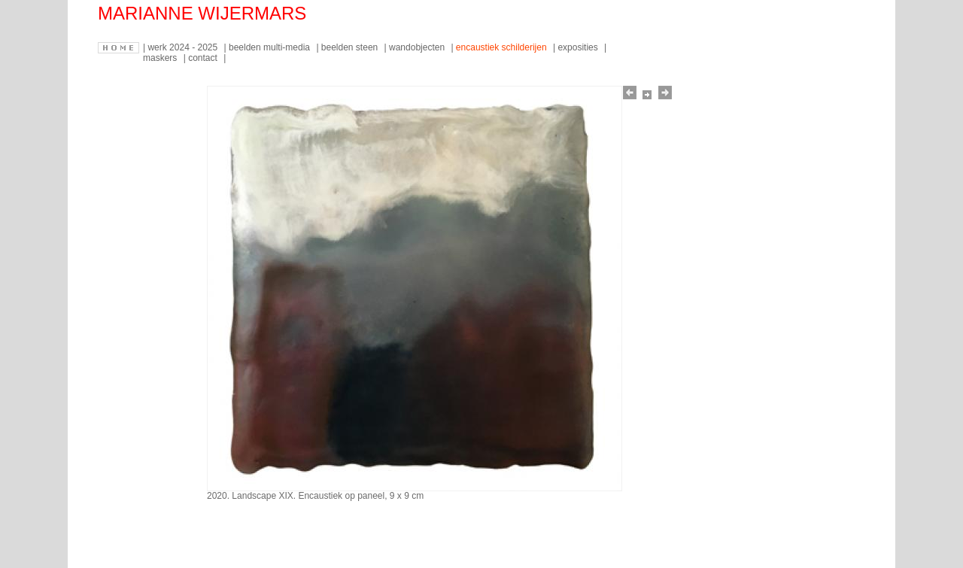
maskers (161, 58)
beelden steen (351, 47)
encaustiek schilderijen (502, 47)
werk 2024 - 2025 (183, 47)
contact (204, 58)
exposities (578, 47)
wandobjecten (418, 47)
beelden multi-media (270, 47)
